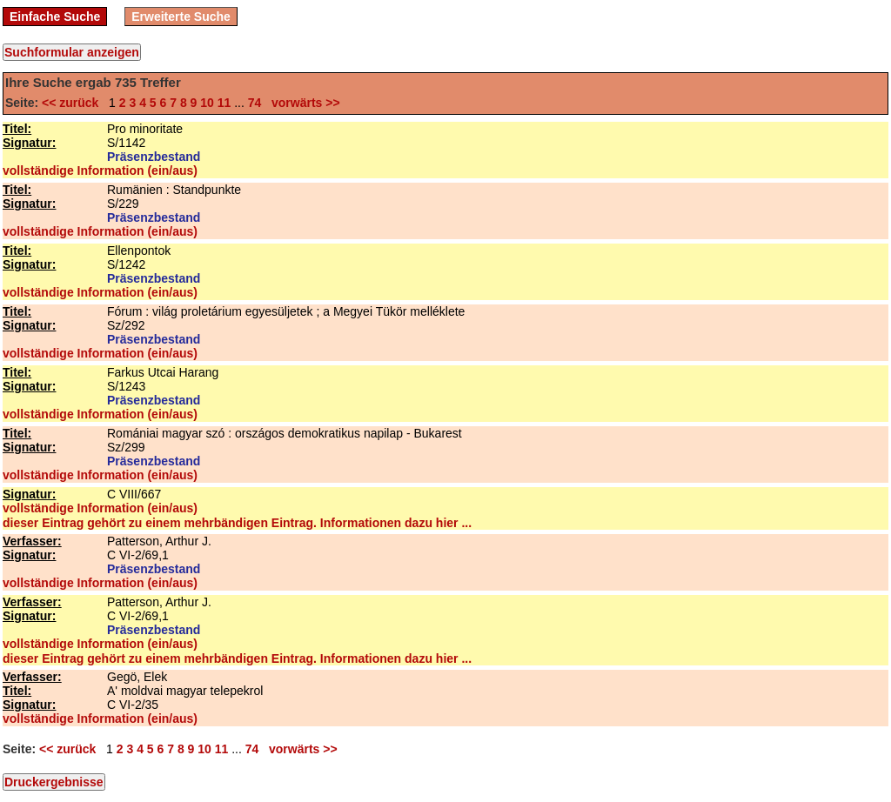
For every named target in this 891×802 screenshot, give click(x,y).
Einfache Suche (55, 16)
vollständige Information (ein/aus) (100, 170)
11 (224, 103)
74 (255, 103)
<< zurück (73, 103)
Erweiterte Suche (181, 16)
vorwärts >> (302, 103)
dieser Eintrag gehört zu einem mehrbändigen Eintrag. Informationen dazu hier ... (237, 523)
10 (207, 103)
